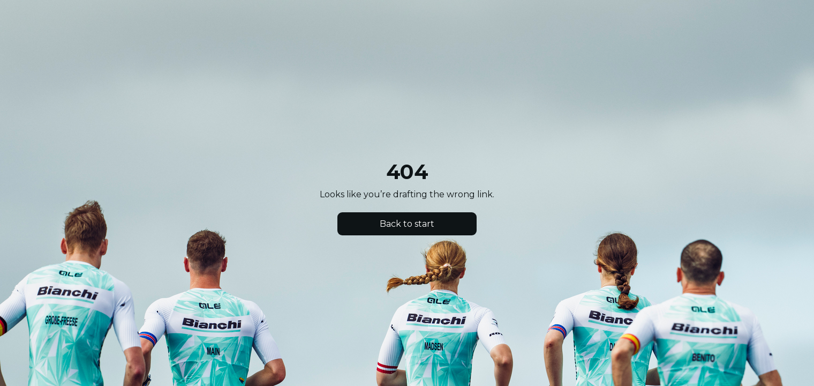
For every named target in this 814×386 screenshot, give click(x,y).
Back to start (407, 224)
